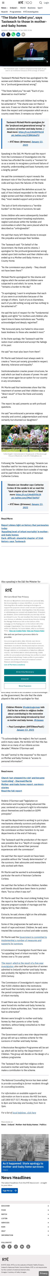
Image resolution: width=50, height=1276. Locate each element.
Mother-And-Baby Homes (27, 1124)
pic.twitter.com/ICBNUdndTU (25, 135)
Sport (40, 8)
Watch (4, 1214)
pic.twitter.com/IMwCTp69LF (25, 497)
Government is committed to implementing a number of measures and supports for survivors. (24, 940)
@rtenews (39, 720)
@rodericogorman (31, 707)
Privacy (43, 1273)
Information (7, 1235)
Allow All (25, 679)
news (3, 8)
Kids (3, 1227)
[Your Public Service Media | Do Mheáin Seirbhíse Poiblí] (5, 1259)
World (23, 8)
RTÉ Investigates (30, 12)
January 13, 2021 (25, 730)
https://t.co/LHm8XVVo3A (31, 132)
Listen (4, 1218)
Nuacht (4, 12)
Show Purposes (25, 686)
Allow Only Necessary (25, 672)
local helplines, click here (24, 1112)
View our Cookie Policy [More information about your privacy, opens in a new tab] (17, 631)
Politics (43, 1124)
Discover (5, 1206)
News (3, 1124)
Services (5, 1223)
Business (31, 8)
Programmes (15, 12)
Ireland (13, 8)
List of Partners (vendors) (14, 665)
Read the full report (11, 790)
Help (3, 1231)
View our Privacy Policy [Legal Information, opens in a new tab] (35, 631)
